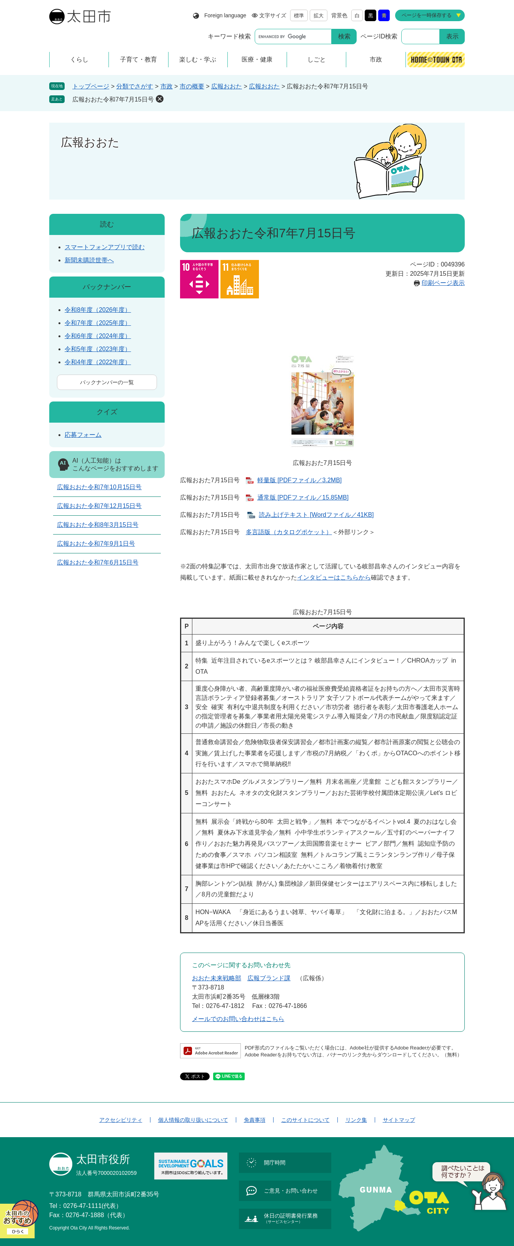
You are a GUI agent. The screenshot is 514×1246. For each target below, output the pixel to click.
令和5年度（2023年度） (98, 349)
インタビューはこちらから (334, 577)
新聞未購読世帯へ (89, 260)
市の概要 (192, 86)
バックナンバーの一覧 (107, 382)
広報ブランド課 (268, 978)
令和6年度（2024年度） (98, 336)
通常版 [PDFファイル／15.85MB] (303, 497)
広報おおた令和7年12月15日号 (99, 506)
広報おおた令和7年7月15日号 (113, 99)
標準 (299, 15)
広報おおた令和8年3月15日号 (98, 524)
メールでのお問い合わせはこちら (238, 1019)
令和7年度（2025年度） (98, 323)
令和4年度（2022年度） (98, 362)
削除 (160, 99)
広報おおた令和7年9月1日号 (96, 543)
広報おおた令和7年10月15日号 (99, 487)
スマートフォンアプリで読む (105, 247)
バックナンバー (107, 287)
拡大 (319, 15)
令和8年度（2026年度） (98, 310)
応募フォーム (83, 434)
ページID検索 (378, 36)
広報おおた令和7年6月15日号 (98, 562)
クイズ (107, 412)
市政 (166, 86)
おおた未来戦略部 (216, 978)
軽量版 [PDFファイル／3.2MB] (299, 480)
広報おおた (226, 86)
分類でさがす (134, 86)
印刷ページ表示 (443, 283)
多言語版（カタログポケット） (289, 532)
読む (107, 224)
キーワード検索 (229, 36)
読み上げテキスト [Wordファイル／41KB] (316, 514)
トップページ (90, 86)
